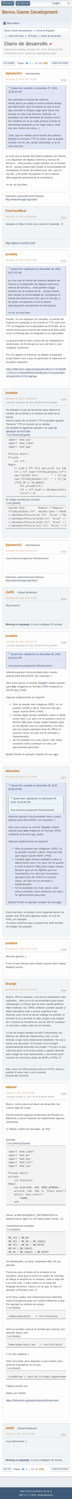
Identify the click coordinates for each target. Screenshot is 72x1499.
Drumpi (11, 983)
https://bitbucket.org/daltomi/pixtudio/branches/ (32, 1400)
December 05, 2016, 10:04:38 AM (21, 398)
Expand (25, 435)
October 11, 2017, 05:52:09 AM (20, 1093)
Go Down (8, 63)
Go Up (6, 1469)
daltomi (11, 1087)
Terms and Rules (34, 1491)
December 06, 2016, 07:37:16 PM (21, 777)
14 (40, 63)
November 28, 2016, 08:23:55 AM (21, 216)
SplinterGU (14, 73)
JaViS (10, 592)
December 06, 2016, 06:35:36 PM (21, 598)
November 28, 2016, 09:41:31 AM (21, 260)
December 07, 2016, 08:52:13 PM (21, 949)
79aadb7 (43, 682)
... (33, 63)
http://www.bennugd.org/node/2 (21, 199)
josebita (11, 254)
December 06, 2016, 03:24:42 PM (21, 551)
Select (16, 435)
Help (22, 1491)
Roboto (12, 138)
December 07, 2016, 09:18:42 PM (21, 989)
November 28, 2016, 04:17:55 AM (21, 79)
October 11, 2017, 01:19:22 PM (20, 1434)
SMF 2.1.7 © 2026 (27, 1495)
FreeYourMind (16, 210)
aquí (55, 754)
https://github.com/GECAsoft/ (20, 243)
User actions (60, 63)
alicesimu (13, 771)
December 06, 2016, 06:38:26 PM (21, 642)
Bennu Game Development (29, 12)
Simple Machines (45, 1495)
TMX (23, 722)
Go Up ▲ (47, 1491)
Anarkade (24, 624)
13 (36, 63)
